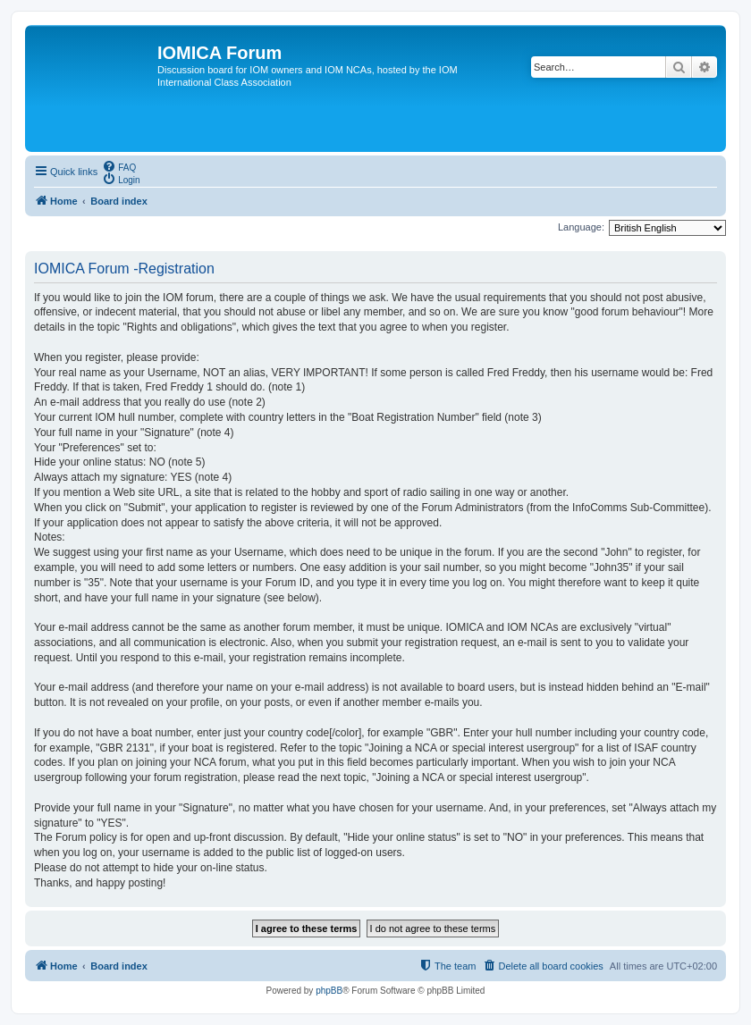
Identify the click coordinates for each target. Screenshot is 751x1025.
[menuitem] (119, 166)
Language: (581, 227)
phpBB (329, 991)
